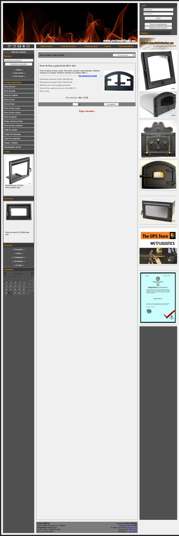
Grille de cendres (11, 130)
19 (19, 289)
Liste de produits (126, 46)
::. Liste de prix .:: (18, 76)
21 (28, 289)
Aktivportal (133, 532)
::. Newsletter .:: (18, 261)
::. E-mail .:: (19, 265)
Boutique (8, 56)
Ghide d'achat (46, 46)
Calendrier (8, 269)
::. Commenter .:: (19, 257)
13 (23, 286)
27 (23, 293)
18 (15, 289)
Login (143, 5)
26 (19, 293)
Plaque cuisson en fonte (13, 121)
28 (28, 293)
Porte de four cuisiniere (13, 125)
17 (10, 289)
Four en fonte (9, 104)
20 (23, 289)
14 (28, 286)
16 (6, 289)
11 (15, 286)
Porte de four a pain (12, 108)
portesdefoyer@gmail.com (127, 527)
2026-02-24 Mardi (18, 52)
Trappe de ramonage (12, 134)
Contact (108, 46)
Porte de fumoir (10, 117)
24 (10, 293)
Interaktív (8, 245)
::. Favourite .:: (19, 249)
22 (32, 289)
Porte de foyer (9, 87)
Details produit (91, 46)
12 (19, 286)
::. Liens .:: (18, 253)
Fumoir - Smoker (11, 143)
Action (7, 152)
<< (5, 274)
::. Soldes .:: (19, 70)
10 (10, 286)
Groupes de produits (12, 82)
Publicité (144, 33)
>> (32, 274)
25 (15, 293)
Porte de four (9, 100)
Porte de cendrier (11, 95)
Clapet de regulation (12, 138)
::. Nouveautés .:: (19, 73)
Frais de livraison (68, 46)
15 (32, 286)
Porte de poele (9, 91)
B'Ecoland (133, 529)
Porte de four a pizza (12, 113)
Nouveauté (8, 199)
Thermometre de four (12, 147)
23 (6, 293)
